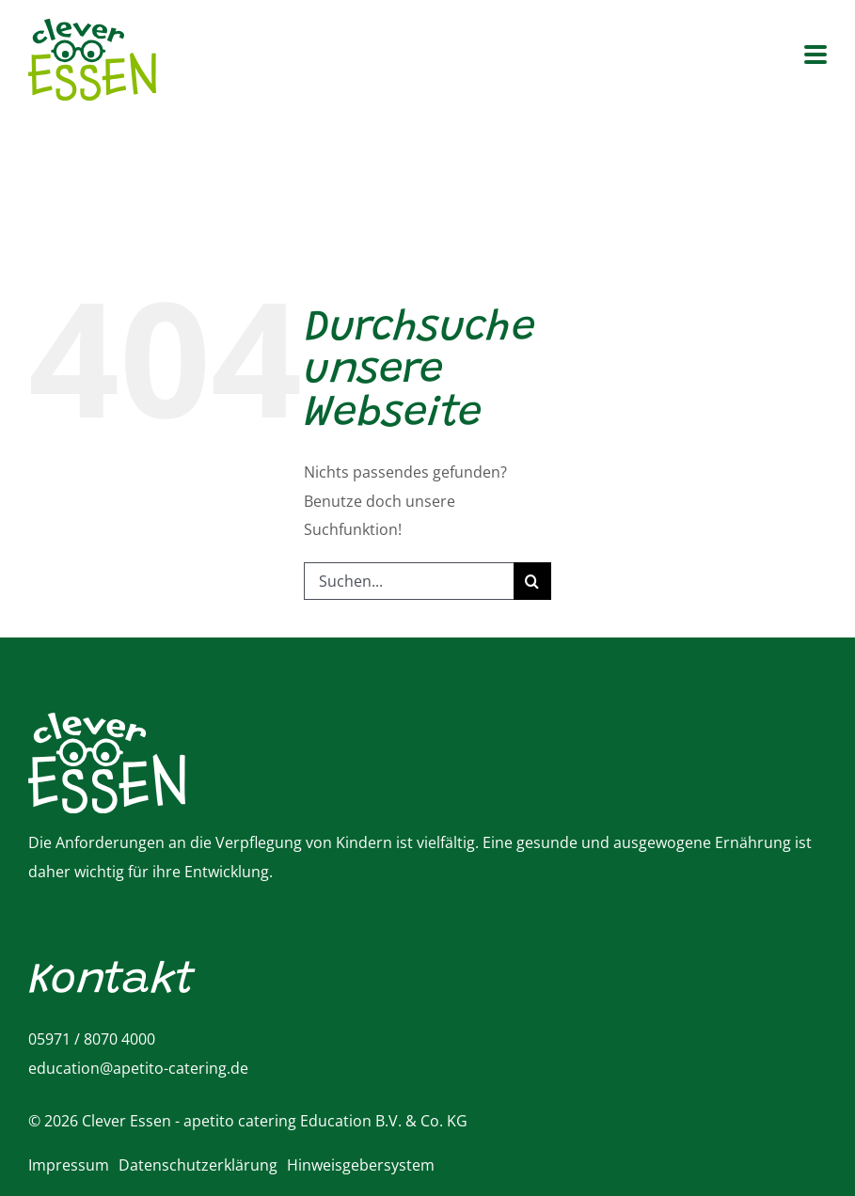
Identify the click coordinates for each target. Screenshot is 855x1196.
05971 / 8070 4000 (91, 1039)
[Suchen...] (409, 581)
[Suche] (532, 581)
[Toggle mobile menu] (815, 56)
